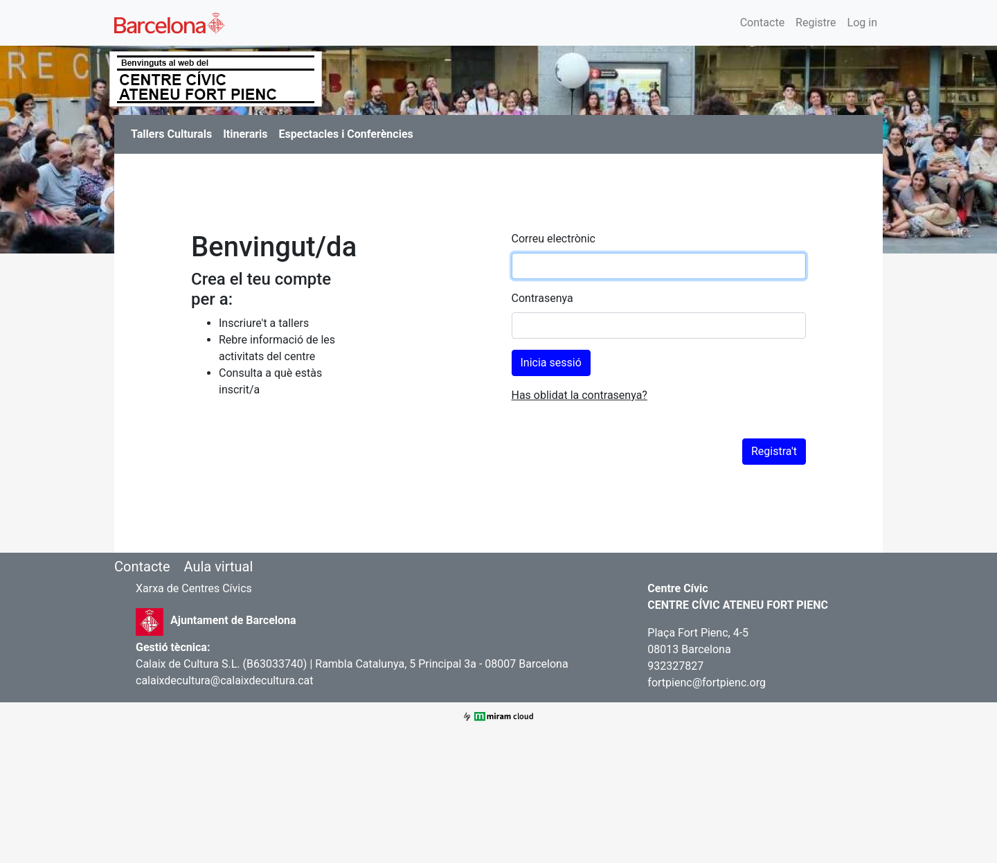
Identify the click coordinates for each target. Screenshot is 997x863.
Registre (816, 22)
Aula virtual (218, 566)
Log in (862, 22)
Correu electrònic (553, 238)
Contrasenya (542, 298)
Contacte (762, 22)
